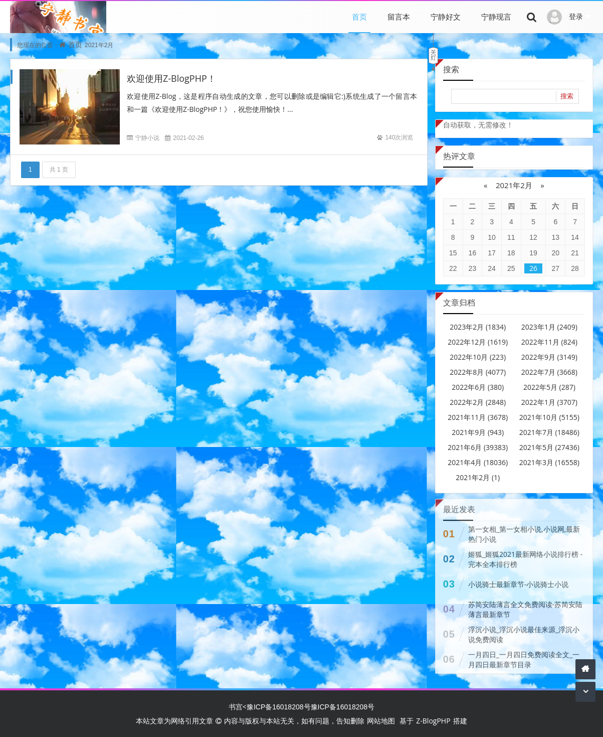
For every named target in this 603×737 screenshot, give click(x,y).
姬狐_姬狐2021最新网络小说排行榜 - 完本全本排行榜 (525, 556)
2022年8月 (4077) (478, 372)
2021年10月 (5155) (549, 417)
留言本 (398, 17)
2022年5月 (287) (549, 387)
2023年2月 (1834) (478, 327)
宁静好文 (446, 17)
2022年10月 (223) (478, 357)
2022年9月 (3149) (549, 357)
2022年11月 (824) (549, 342)
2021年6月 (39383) (478, 447)
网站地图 (381, 720)
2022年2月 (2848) (478, 402)
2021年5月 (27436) (549, 447)
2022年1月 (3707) (549, 402)
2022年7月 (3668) (549, 372)
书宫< (238, 706)
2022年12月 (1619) (478, 342)
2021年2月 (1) (478, 477)
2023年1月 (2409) (549, 327)
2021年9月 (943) (478, 432)
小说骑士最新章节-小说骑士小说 (518, 581)
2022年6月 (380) (478, 387)
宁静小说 (147, 137)
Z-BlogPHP (433, 720)
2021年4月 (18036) (478, 462)
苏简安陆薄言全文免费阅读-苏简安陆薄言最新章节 (525, 607)
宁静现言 (496, 17)
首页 (359, 17)
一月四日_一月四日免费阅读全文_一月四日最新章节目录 (523, 657)
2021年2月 (514, 185)
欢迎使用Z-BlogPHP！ (171, 78)
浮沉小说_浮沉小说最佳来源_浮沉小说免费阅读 (523, 632)
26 (533, 268)
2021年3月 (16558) (549, 462)
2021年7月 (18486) (549, 432)
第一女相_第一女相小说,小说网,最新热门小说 (524, 531)
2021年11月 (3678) (478, 417)
